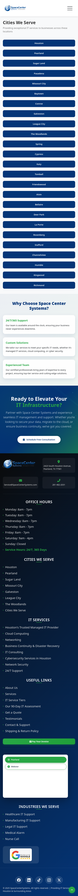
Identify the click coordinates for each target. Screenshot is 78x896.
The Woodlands (15, 604)
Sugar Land (13, 579)
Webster (13, 766)
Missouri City (14, 586)
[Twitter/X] (59, 880)
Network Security (16, 664)
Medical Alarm (14, 833)
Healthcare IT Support (20, 814)
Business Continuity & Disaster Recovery (32, 646)
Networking (13, 640)
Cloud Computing (17, 634)
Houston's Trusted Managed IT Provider (32, 627)
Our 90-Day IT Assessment (23, 706)
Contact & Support (17, 725)
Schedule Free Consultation (39, 439)
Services (10, 694)
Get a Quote (13, 712)
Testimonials (13, 719)
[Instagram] (49, 880)
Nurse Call (12, 839)
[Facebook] (18, 880)
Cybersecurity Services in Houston (28, 658)
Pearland (11, 573)
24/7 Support (14, 671)
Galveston (12, 592)
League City (13, 598)
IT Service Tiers (15, 700)
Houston (11, 567)
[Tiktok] (39, 880)
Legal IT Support (16, 826)
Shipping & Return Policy (21, 731)
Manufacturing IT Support (22, 820)
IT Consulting (14, 652)
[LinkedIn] (29, 880)
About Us (11, 688)
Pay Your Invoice (39, 741)
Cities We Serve (15, 610)
